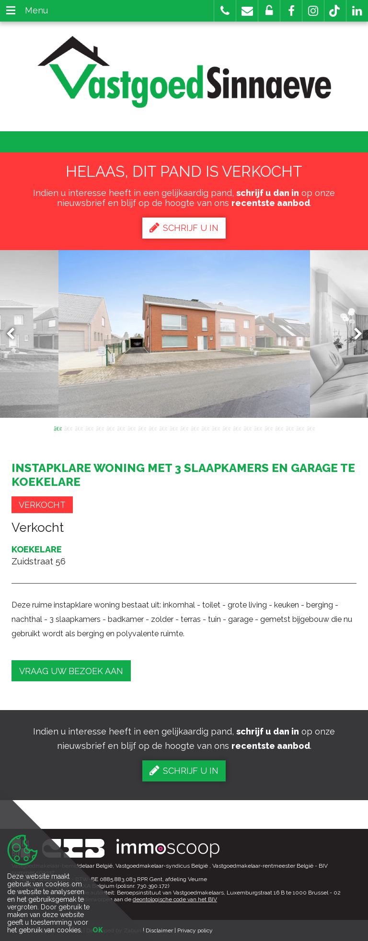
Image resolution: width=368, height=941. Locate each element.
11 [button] (163, 428)
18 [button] (236, 428)
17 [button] (226, 428)
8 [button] (131, 428)
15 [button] (205, 428)
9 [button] (142, 428)
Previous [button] (15, 334)
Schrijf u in (184, 227)
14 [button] (194, 428)
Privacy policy (195, 930)
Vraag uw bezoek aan (71, 671)
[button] (291, 11)
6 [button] (110, 428)
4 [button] (89, 428)
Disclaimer (159, 930)
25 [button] (310, 428)
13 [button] (184, 428)
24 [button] (300, 428)
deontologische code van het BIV (175, 899)
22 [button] (279, 428)
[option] (184, 334)
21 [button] (268, 428)
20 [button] (257, 428)
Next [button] (353, 334)
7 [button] (120, 428)
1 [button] (57, 428)
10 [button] (152, 428)
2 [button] (68, 428)
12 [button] (173, 428)
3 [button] (78, 428)
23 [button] (289, 428)
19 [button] (247, 428)
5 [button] (99, 428)
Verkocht (42, 505)
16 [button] (215, 428)
